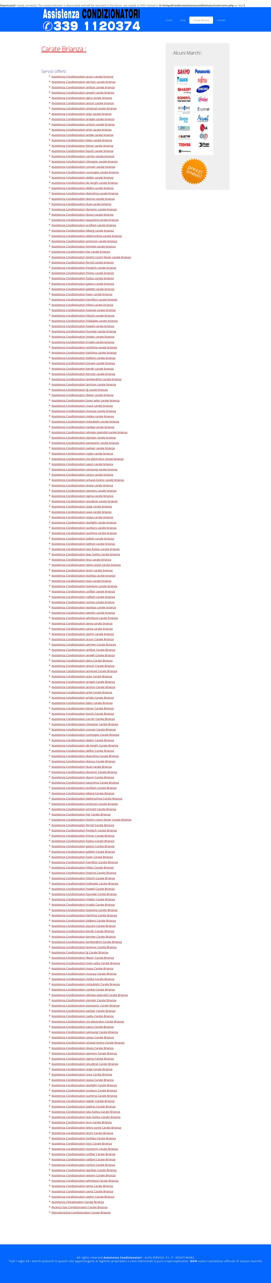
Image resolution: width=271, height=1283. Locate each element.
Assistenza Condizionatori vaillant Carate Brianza (84, 1159)
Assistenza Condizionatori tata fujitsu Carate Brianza (86, 1112)
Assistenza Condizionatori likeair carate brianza (82, 395)
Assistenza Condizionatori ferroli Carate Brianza (83, 825)
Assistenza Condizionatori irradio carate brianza (83, 342)
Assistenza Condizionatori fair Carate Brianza (81, 814)
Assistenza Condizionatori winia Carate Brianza (82, 1186)
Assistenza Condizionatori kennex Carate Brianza (84, 936)
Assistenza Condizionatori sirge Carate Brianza (82, 1069)
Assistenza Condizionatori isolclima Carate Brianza (84, 910)
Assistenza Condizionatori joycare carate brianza (83, 363)
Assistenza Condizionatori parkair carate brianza (83, 448)
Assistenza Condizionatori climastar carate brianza (85, 161)
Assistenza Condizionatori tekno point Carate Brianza (86, 1127)
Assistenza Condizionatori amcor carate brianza (83, 103)
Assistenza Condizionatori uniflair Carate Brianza (83, 1154)
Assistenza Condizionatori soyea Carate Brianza (83, 1080)
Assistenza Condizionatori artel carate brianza (82, 129)
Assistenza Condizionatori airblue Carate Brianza (83, 650)
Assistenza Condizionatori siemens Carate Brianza (84, 1053)
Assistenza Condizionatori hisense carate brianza (84, 310)
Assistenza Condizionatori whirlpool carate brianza (85, 618)
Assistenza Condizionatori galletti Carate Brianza (83, 851)
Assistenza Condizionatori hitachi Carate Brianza (83, 878)
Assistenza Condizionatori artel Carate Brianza (82, 692)
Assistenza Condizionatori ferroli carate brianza (82, 262)
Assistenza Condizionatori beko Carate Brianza (82, 703)
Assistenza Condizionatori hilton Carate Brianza (83, 867)
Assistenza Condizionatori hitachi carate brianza (83, 315)
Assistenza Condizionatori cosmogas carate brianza (85, 172)
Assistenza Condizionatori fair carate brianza (81, 251)
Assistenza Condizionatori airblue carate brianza (83, 87)
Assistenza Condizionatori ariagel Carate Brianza (83, 682)
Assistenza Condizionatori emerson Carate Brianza (85, 804)
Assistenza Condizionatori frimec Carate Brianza (83, 835)
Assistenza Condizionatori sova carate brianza (82, 512)
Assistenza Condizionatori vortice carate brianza (83, 602)
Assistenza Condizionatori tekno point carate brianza (86, 565)
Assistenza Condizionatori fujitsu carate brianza (83, 278)
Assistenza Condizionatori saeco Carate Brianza (83, 1027)
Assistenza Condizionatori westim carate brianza (83, 612)
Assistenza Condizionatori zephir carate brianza (83, 634)
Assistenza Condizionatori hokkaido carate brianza (85, 321)
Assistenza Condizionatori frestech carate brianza (84, 267)
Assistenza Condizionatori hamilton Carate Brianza (85, 862)
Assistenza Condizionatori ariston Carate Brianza (83, 687)
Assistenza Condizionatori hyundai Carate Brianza (84, 894)
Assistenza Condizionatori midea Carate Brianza (83, 979)
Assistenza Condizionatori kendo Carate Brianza (83, 931)
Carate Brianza (201, 20)
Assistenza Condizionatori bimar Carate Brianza (83, 708)
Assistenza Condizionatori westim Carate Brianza (84, 1175)
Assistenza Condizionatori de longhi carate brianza (85, 183)
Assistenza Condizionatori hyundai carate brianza (84, 331)
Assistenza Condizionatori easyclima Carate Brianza (85, 782)
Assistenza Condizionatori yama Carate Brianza (82, 1191)
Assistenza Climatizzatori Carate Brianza (78, 1202)
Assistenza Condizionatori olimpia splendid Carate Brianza (90, 995)
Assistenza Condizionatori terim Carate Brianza (82, 1133)
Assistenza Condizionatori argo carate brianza (81, 114)
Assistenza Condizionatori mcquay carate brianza (84, 411)
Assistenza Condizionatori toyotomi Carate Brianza (85, 1149)
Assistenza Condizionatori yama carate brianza (82, 628)
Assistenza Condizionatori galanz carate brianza (83, 283)
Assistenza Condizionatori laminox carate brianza (84, 384)
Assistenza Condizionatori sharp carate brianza (82, 485)
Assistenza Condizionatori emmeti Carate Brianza (84, 809)
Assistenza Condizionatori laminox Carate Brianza (84, 947)
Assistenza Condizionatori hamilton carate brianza (84, 299)
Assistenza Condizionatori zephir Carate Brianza (83, 1196)
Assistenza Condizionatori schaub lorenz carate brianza (88, 480)
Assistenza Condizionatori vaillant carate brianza (83, 597)
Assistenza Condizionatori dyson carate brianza (82, 214)
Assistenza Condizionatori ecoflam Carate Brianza (84, 788)
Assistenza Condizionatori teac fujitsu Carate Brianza (86, 1117)
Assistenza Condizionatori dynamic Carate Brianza (84, 772)
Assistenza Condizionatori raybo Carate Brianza (83, 1016)
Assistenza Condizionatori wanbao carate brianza (84, 607)
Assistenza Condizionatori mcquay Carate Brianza (84, 973)
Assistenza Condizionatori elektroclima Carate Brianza (87, 798)
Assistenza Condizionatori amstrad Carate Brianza (84, 671)
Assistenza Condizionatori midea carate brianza (83, 416)
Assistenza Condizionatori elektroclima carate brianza (87, 236)
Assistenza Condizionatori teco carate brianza (81, 559)
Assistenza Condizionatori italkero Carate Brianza (84, 920)
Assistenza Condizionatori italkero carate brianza (83, 358)
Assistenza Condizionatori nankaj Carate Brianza (83, 989)
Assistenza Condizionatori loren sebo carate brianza (86, 400)
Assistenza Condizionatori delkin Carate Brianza (83, 751)
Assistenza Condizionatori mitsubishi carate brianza (85, 421)
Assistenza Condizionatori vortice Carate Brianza (83, 1165)
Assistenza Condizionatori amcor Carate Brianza (83, 666)
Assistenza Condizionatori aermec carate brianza (83, 82)
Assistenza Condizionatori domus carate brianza (83, 199)
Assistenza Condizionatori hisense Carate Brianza (84, 873)
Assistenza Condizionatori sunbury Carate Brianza (84, 1090)
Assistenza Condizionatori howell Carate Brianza (83, 889)
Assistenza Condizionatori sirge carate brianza (82, 506)
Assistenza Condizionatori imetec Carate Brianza (83, 899)
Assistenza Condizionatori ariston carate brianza (83, 124)
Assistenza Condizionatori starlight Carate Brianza (84, 1085)
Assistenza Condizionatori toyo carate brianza (81, 581)
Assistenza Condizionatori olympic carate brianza (84, 437)
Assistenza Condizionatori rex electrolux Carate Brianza (88, 1021)
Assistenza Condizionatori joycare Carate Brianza (84, 926)
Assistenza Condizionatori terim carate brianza (82, 570)
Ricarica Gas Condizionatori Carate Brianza (79, 1207)
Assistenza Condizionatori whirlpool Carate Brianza (85, 1180)
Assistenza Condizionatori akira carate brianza (82, 98)
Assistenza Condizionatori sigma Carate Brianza (83, 1058)
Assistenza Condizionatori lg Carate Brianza (80, 952)
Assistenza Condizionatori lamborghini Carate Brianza (87, 942)
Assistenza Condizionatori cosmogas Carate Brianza (85, 735)
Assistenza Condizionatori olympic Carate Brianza (84, 1000)
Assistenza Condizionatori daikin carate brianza (82, 177)
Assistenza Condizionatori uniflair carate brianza (83, 591)
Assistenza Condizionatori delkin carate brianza (82, 188)
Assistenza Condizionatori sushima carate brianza (84, 533)
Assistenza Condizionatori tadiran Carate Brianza (84, 1106)
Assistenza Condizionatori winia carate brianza (82, 623)
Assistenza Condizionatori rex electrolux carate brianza (87, 459)
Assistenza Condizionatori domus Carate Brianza (83, 761)
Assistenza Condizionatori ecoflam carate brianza (84, 225)
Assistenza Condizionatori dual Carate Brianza (82, 767)
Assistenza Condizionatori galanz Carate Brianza (83, 846)
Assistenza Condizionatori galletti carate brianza (83, 289)
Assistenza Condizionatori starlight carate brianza (84, 522)
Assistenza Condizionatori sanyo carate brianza (82, 474)
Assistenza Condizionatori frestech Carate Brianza (84, 830)
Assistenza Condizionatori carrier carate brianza (83, 156)
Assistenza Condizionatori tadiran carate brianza (83, 544)
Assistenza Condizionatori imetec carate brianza (83, 336)
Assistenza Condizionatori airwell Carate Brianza (83, 655)
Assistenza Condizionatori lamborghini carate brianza (86, 379)
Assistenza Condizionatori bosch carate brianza (82, 151)
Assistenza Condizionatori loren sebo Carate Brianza (86, 963)
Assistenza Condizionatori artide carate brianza (82, 135)
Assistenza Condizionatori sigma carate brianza (82, 496)
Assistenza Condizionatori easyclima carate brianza (85, 220)
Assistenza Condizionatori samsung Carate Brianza (85, 1032)
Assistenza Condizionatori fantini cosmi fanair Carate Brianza (91, 819)
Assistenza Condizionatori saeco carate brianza (82, 464)
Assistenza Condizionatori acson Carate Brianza (83, 639)
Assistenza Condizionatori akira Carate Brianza (82, 660)
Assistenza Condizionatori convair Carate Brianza (84, 729)
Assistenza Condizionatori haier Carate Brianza (82, 857)
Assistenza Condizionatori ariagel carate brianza (83, 119)
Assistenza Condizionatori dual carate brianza (81, 204)
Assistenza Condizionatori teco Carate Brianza (82, 1122)
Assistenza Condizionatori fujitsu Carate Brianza (83, 841)
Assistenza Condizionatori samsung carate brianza (84, 469)
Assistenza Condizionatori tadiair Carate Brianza (83, 1101)
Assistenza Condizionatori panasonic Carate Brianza (86, 1005)
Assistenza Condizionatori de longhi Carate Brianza (85, 745)
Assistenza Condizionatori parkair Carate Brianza (83, 1011)
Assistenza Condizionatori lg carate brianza (80, 390)
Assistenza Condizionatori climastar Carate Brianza (85, 724)
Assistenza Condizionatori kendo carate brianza (83, 368)
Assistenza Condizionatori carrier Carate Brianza (83, 719)
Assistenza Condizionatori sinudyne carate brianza (84, 501)
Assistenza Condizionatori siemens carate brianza (84, 490)
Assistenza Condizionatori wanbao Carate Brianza (84, 1170)
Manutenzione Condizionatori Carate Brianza (81, 1212)
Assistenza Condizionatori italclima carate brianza (84, 352)
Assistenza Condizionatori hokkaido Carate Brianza (85, 883)
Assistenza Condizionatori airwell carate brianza (83, 92)
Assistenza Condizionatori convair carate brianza (83, 167)
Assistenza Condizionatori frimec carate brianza (83, 273)
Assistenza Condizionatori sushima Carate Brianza (84, 1096)
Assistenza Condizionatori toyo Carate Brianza (82, 1143)
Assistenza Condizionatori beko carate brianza (82, 140)
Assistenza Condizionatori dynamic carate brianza (84, 209)
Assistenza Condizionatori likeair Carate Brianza (83, 957)
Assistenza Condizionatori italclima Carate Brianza (84, 915)
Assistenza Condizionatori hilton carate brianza (82, 305)
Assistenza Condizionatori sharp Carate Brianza (82, 1048)
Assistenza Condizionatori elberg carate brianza (83, 230)
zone (182, 20)
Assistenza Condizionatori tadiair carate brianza (83, 538)
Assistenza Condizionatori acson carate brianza (82, 76)
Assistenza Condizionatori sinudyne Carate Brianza (85, 1064)
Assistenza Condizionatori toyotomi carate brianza (84, 586)
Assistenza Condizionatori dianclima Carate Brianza (85, 756)
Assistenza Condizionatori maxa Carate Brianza (82, 968)
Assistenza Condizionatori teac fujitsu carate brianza (86, 554)
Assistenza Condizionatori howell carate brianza (83, 326)
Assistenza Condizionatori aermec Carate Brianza (84, 644)
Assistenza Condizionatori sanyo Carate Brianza (83, 1037)
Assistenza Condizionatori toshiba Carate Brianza (84, 1138)
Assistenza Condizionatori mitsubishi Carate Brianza (86, 984)
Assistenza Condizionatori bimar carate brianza (82, 145)
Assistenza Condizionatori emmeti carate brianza (84, 246)
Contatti (221, 20)
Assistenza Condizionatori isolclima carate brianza (84, 347)
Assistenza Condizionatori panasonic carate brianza (85, 443)
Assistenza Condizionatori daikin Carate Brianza (83, 740)
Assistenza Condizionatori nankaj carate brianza (83, 427)
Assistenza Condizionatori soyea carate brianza (82, 517)
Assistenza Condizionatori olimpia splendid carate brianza (89, 432)
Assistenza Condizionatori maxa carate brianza (82, 406)
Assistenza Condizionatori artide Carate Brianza (83, 697)
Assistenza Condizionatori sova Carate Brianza (82, 1074)
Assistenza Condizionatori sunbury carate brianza (84, 528)
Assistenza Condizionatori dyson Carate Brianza (83, 777)
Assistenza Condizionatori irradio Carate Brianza (83, 904)
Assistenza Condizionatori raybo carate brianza (82, 453)
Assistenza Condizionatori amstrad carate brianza (84, 108)
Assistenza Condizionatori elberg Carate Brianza (83, 793)
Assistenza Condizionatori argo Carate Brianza (82, 676)
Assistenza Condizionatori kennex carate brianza (83, 374)
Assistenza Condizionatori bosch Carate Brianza (83, 713)
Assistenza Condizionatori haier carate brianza (82, 294)
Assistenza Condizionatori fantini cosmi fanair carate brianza (91, 257)
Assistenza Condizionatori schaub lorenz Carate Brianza (88, 1042)
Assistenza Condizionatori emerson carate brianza (84, 241)
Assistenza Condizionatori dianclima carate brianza (85, 193)
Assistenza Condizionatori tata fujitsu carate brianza (86, 549)
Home (169, 20)
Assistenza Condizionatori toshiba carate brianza (83, 575)
